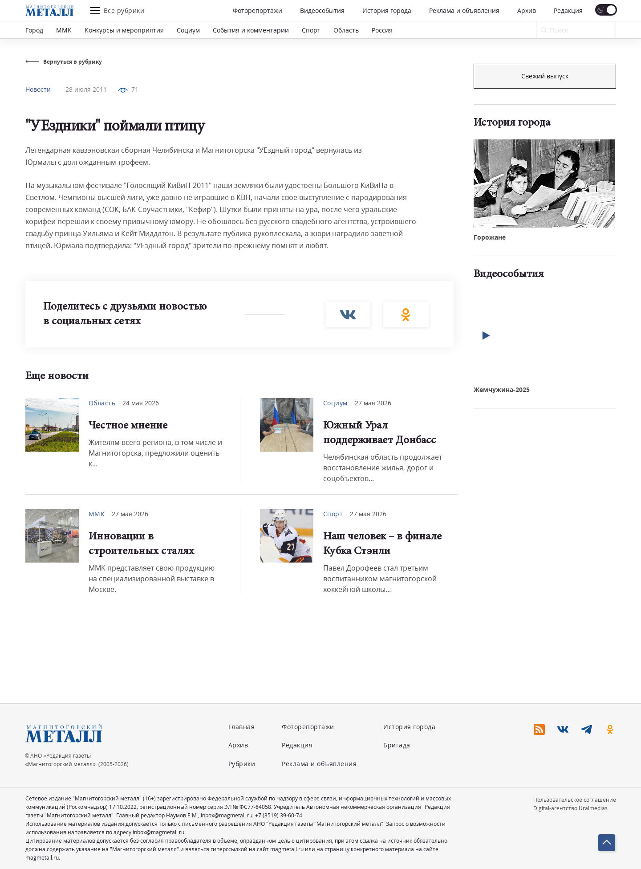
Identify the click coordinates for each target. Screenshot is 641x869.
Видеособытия (322, 10)
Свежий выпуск (544, 226)
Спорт (311, 30)
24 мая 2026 (140, 403)
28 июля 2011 (86, 89)
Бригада (396, 745)
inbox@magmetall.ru (226, 815)
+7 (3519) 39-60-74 (278, 815)
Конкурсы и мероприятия (124, 30)
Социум (188, 30)
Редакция (568, 10)
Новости (38, 89)
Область (346, 30)
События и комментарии (251, 30)
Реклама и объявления (464, 10)
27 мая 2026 (373, 403)
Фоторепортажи (257, 10)
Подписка (545, 76)
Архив (526, 10)
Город (34, 30)
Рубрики (242, 763)
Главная (241, 726)
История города (386, 10)
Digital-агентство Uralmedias (570, 808)
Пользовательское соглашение (574, 800)
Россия (382, 30)
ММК (64, 30)
